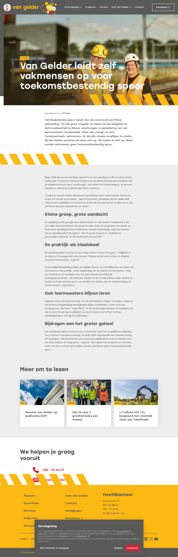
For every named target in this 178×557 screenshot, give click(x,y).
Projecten (90, 7)
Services (30, 510)
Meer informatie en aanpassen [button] (54, 548)
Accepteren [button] (132, 548)
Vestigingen (73, 510)
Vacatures (161, 7)
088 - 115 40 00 (110, 509)
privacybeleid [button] (123, 531)
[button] (73, 7)
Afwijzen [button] (118, 548)
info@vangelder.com (114, 513)
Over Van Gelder (76, 495)
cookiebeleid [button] (81, 536)
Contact (139, 7)
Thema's (30, 495)
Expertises (31, 503)
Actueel (104, 7)
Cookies (24, 539)
